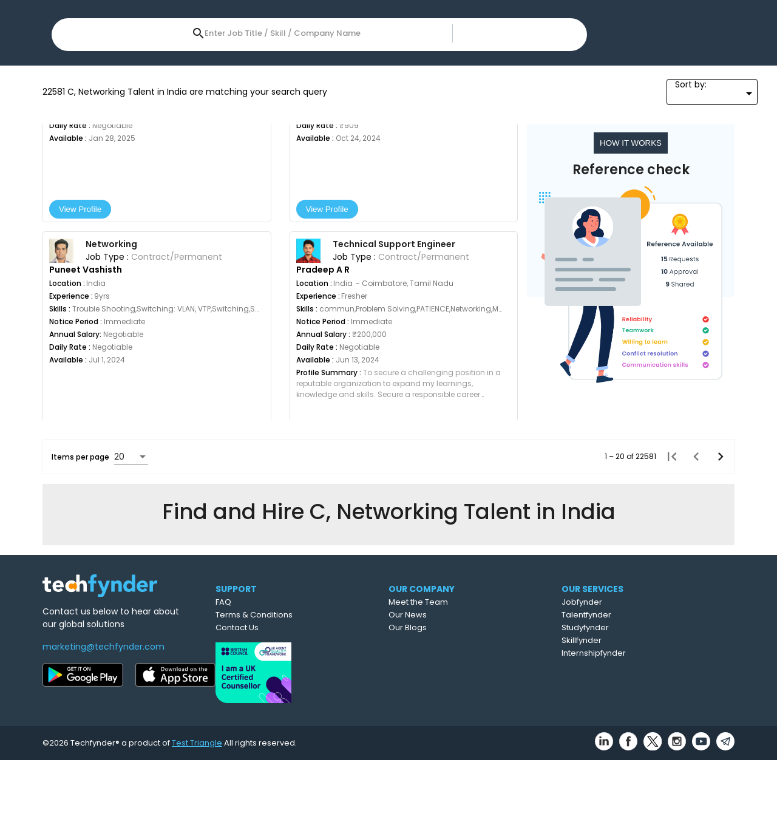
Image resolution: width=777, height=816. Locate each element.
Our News (461, 674)
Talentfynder (641, 674)
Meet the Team (471, 661)
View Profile (91, 339)
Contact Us (285, 687)
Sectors (555, 66)
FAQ (271, 661)
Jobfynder (636, 661)
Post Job (554, 25)
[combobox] (342, 24)
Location (77, 66)
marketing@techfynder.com (103, 706)
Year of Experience (320, 66)
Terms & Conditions (302, 674)
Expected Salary (215, 66)
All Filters (615, 66)
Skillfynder (636, 700)
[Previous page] (692, 587)
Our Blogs (461, 687)
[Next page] (717, 587)
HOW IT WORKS (632, 273)
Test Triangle (197, 798)
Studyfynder (639, 687)
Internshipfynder (648, 712)
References (483, 66)
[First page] (668, 587)
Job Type (409, 66)
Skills (139, 66)
